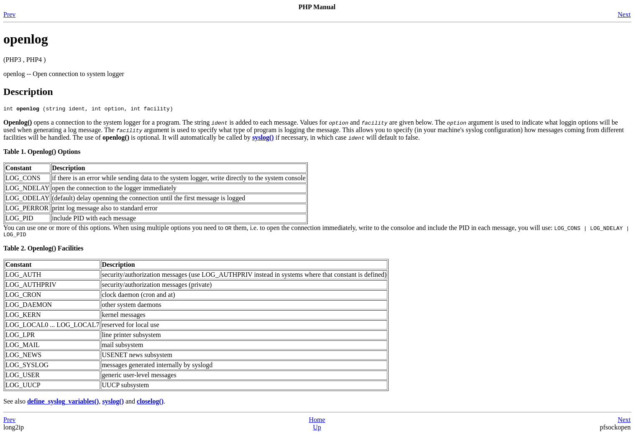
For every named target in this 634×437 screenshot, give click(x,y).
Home (317, 422)
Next (624, 14)
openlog (25, 38)
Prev (9, 14)
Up (317, 429)
